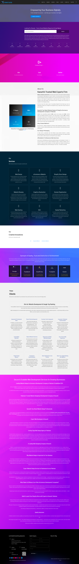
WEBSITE (48, 2)
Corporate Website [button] (36, 240)
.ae (59, 45)
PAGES (57, 2)
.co (51, 45)
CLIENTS (61, 2)
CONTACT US (67, 2)
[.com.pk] (27, 43)
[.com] (12, 43)
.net (35, 45)
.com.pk (27, 45)
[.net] (35, 43)
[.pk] (20, 43)
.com (12, 45)
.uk (67, 45)
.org (43, 45)
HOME (39, 2)
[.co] (51, 43)
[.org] (43, 43)
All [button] (30, 240)
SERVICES (53, 2)
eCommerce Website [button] (45, 240)
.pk (20, 45)
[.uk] (67, 43)
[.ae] (59, 43)
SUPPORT (72, 2)
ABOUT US (43, 2)
